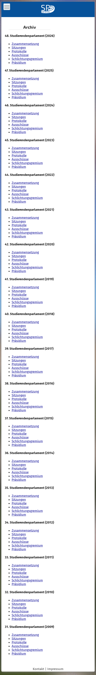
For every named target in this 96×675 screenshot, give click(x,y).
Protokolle (19, 51)
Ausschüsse (20, 55)
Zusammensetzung (25, 44)
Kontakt (38, 669)
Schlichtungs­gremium (27, 59)
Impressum (55, 669)
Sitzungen (19, 48)
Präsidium (19, 63)
